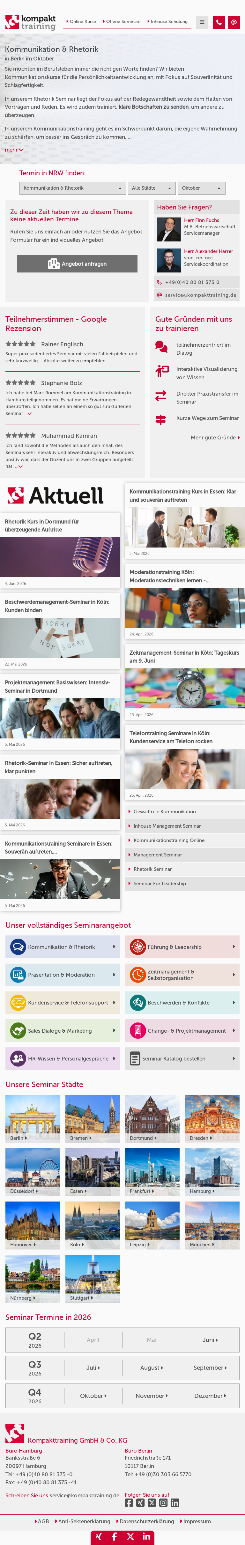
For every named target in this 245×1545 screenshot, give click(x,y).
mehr (14, 149)
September (210, 1367)
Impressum (195, 1521)
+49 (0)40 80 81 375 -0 (44, 1474)
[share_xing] (99, 1538)
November (152, 1395)
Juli (93, 1367)
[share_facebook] (114, 1538)
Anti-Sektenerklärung (82, 1521)
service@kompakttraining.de (84, 1495)
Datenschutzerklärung (145, 1521)
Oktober (93, 1395)
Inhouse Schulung (167, 21)
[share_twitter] (130, 1538)
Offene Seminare (121, 21)
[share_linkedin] (146, 1538)
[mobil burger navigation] (202, 22)
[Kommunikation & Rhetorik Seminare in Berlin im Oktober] (219, 22)
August (151, 1367)
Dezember (210, 1395)
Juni (210, 1340)
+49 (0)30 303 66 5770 (163, 1474)
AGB (41, 1521)
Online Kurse (81, 21)
